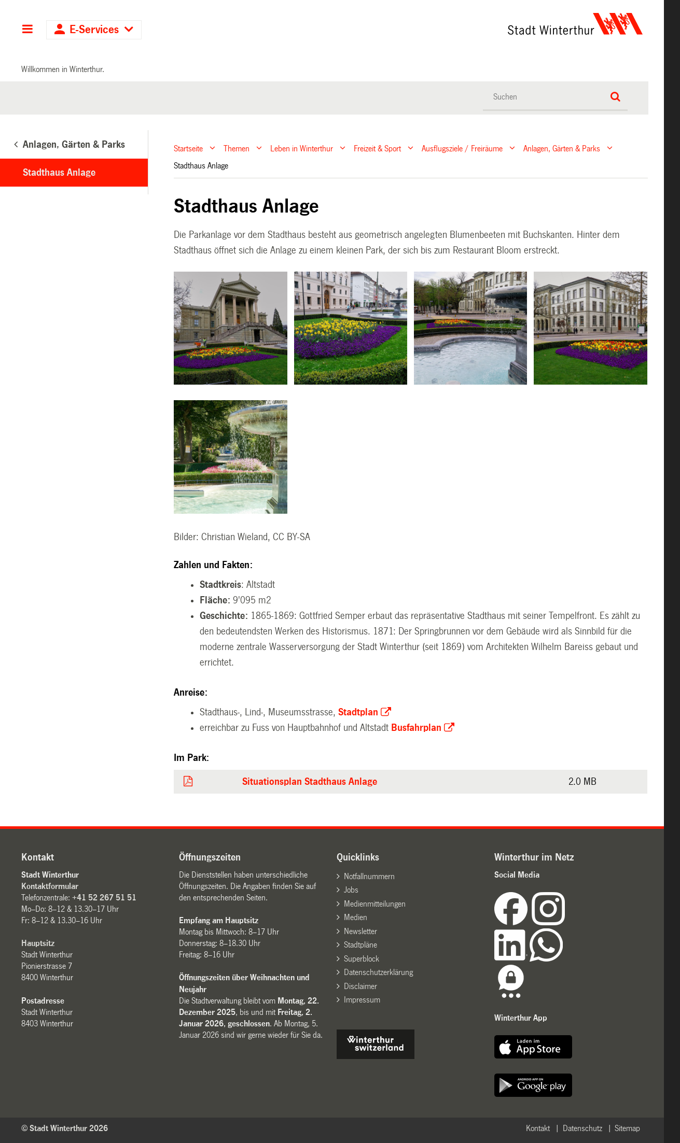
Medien (355, 917)
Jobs (351, 889)
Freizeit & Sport (377, 148)
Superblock (361, 958)
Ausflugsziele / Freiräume (462, 148)
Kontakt (538, 1128)
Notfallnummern (369, 876)
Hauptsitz (37, 943)
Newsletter (360, 931)
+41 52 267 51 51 (104, 897)
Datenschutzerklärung (378, 972)
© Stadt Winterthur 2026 (64, 1128)
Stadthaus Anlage (59, 172)
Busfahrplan (416, 728)
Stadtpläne (360, 944)
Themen (236, 148)
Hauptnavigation (27, 30)
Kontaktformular (49, 886)
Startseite (188, 148)
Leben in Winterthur (301, 148)
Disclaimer (360, 986)
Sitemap (627, 1128)
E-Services (94, 30)
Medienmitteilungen (375, 903)
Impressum (362, 999)
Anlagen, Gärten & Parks (561, 148)
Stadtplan (358, 712)
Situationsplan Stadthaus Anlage (309, 782)
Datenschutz (582, 1128)
